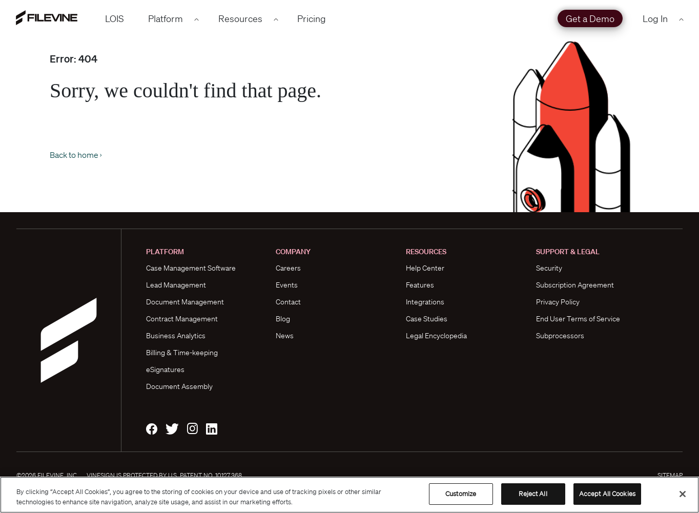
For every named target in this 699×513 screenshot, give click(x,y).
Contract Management (182, 318)
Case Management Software (191, 268)
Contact (288, 301)
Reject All (533, 493)
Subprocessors (560, 335)
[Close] (682, 494)
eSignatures (165, 369)
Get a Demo (590, 18)
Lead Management (176, 285)
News (285, 335)
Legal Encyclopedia (436, 335)
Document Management (185, 301)
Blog (283, 318)
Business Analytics (175, 335)
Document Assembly (179, 386)
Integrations (425, 301)
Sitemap (670, 475)
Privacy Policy (558, 301)
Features (420, 285)
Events (287, 285)
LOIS (114, 18)
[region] (349, 495)
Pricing (311, 18)
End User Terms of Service (578, 318)
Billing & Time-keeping (182, 352)
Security (549, 268)
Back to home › (75, 155)
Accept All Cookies (607, 493)
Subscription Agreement (575, 285)
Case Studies (426, 318)
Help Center (425, 268)
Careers (288, 268)
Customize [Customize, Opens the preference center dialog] (460, 493)
